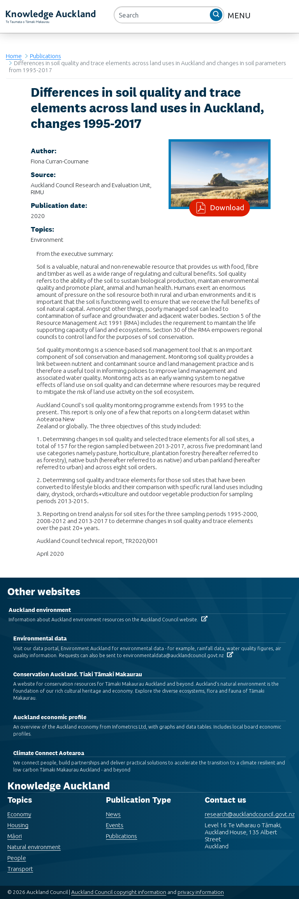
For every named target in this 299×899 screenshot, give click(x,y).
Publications (45, 56)
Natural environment (34, 840)
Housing (17, 818)
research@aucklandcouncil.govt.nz (250, 807)
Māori (14, 829)
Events (114, 818)
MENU (240, 15)
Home (14, 56)
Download (225, 207)
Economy (19, 807)
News (113, 807)
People (16, 851)
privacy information (201, 885)
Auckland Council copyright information (118, 885)
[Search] (169, 14)
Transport (20, 861)
